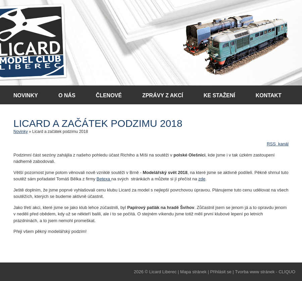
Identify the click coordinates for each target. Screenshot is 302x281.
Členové (109, 95)
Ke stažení (219, 95)
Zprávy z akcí (162, 95)
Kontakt (269, 95)
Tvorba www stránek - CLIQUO (265, 271)
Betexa (104, 178)
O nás (67, 95)
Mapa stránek (193, 271)
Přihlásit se (221, 271)
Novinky (25, 95)
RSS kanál (278, 143)
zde (201, 178)
